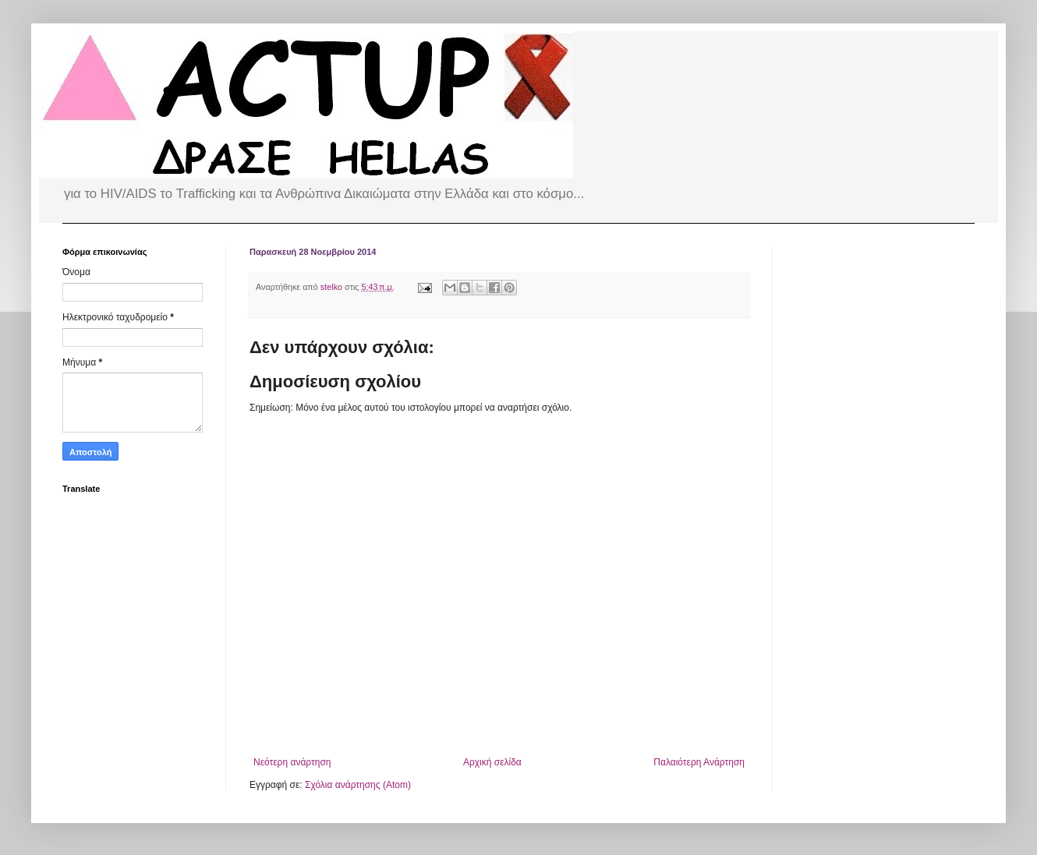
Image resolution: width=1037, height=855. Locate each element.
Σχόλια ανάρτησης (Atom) (358, 784)
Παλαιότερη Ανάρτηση (699, 762)
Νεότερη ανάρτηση (292, 762)
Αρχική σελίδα (492, 762)
